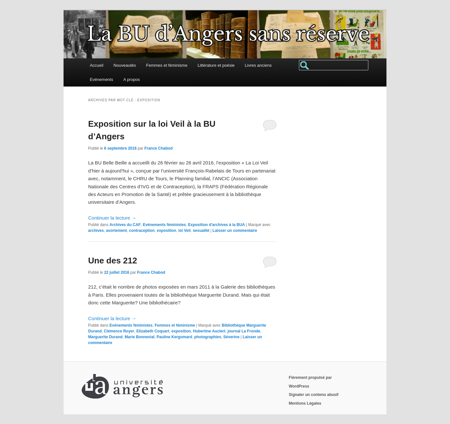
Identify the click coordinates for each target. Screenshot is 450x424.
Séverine (231, 337)
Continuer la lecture (112, 218)
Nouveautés (125, 65)
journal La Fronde (244, 331)
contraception (142, 230)
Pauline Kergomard (174, 337)
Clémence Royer (119, 331)
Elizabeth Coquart (152, 331)
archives (96, 230)
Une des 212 (112, 260)
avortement (116, 230)
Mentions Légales (305, 403)
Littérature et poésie (216, 65)
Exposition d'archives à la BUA (216, 224)
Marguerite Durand (105, 337)
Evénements (101, 79)
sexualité (201, 230)
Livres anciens (258, 65)
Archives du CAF (125, 224)
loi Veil (184, 230)
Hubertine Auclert (209, 331)
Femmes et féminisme (167, 65)
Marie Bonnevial (139, 337)
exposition (166, 230)
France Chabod (158, 148)
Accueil (96, 65)
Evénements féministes (164, 224)
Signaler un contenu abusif (314, 394)
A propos (131, 79)
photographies (207, 337)
